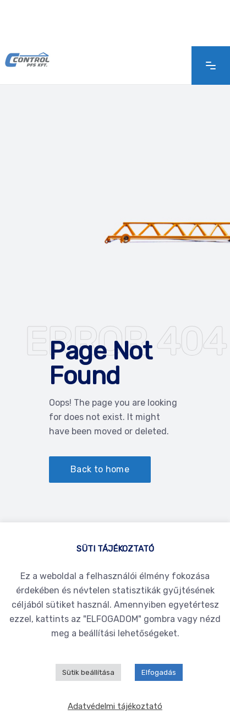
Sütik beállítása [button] (88, 672)
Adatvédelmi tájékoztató (115, 706)
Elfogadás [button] (158, 672)
